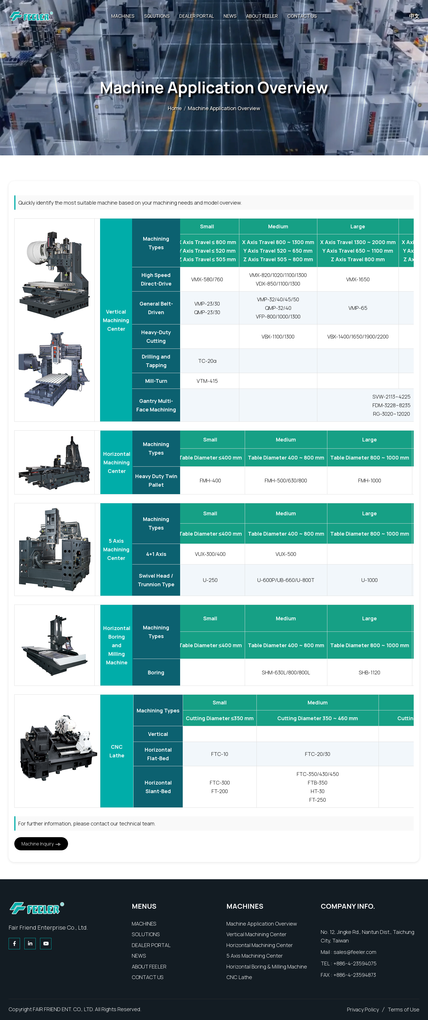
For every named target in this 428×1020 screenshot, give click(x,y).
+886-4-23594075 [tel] (355, 963)
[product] (144, 923)
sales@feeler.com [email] (355, 951)
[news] (139, 955)
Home (175, 108)
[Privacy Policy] (363, 1009)
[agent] (151, 945)
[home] (37, 907)
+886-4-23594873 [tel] (354, 974)
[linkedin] (30, 943)
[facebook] (15, 943)
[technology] (146, 934)
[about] (149, 966)
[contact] (148, 977)
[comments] (403, 1009)
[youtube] (46, 943)
